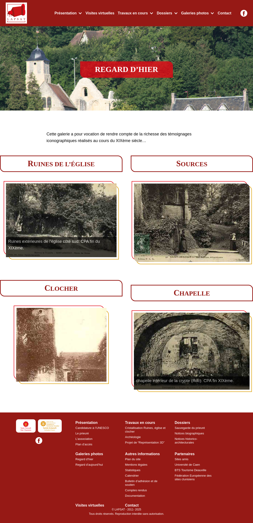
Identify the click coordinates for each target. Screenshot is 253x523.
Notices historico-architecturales (186, 440)
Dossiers (164, 13)
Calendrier (132, 475)
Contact (224, 13)
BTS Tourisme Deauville (190, 470)
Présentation (65, 13)
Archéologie (133, 437)
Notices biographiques (189, 433)
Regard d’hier (84, 459)
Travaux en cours (133, 13)
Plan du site (133, 459)
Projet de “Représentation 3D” (145, 442)
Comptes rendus (136, 490)
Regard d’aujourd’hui (89, 464)
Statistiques (132, 470)
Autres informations (142, 454)
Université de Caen (187, 464)
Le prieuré (82, 433)
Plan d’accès (83, 444)
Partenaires (184, 454)
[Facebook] (243, 13)
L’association (83, 439)
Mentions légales (136, 464)
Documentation (135, 495)
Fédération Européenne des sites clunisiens (193, 477)
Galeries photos (195, 13)
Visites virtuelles (99, 13)
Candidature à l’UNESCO (92, 428)
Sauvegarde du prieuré (190, 428)
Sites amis (181, 459)
